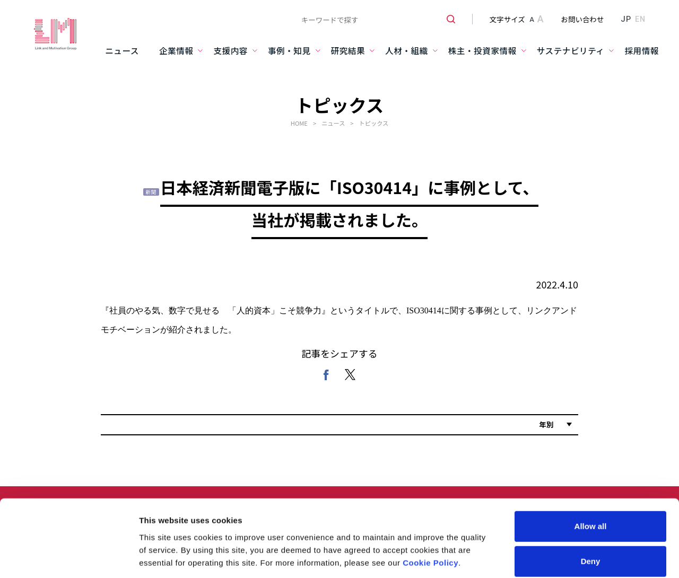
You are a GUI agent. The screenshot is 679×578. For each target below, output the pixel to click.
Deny (590, 482)
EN (640, 19)
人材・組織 (406, 51)
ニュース (122, 51)
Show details (556, 531)
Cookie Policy (430, 483)
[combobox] (374, 19)
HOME (299, 123)
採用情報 (641, 51)
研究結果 (348, 51)
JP (626, 19)
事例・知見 (289, 51)
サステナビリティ (571, 51)
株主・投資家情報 (482, 51)
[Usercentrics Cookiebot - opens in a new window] (68, 532)
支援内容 (230, 51)
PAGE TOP (651, 560)
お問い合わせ (582, 19)
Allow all (590, 447)
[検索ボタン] (446, 19)
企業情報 (176, 51)
